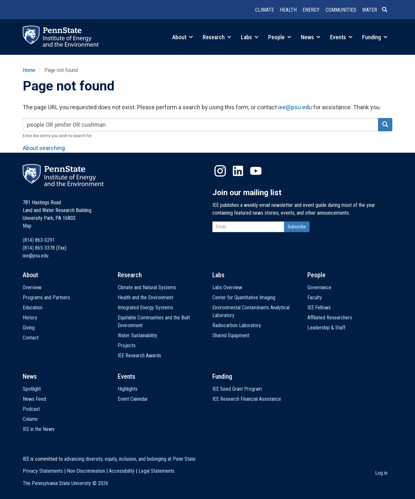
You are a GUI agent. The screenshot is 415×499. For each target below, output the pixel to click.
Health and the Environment (145, 297)
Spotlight (32, 389)
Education (32, 307)
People (279, 37)
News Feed (34, 399)
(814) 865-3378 (39, 248)
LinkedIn (238, 171)
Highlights (127, 389)
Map (27, 226)
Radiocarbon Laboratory (236, 325)
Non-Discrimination (86, 471)
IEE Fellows (319, 307)
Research (217, 37)
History (30, 318)
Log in (381, 473)
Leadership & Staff (326, 328)
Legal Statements (156, 471)
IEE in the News (38, 429)
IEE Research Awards (139, 355)
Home (29, 70)
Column (30, 419)
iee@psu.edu (295, 107)
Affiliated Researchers (329, 318)
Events (341, 37)
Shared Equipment (230, 335)
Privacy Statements (43, 471)
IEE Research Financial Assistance (246, 399)
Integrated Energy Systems (145, 307)
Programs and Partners (46, 297)
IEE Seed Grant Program (237, 389)
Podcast (31, 409)
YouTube (256, 171)
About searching (44, 148)
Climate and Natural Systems (147, 287)
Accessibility (122, 471)
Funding (374, 37)
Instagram (220, 171)
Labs (249, 37)
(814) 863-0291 (39, 240)
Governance (319, 287)
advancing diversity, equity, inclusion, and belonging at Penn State (130, 459)
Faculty (314, 297)
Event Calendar (133, 399)
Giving (29, 328)
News (310, 37)
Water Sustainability (137, 335)
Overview (32, 287)
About (182, 37)
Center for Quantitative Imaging (243, 297)
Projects (127, 345)
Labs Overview (227, 287)
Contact (31, 338)
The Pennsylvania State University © (65, 483)
